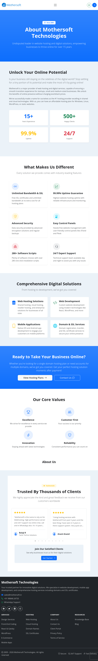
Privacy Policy (56, 633)
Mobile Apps (6, 642)
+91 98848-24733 (11, 598)
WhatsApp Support (12, 602)
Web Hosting (31, 619)
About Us (54, 619)
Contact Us (67, 377)
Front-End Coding (8, 624)
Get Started (49, 558)
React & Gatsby (7, 628)
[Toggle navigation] (55, 5)
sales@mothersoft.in (13, 595)
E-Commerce (6, 638)
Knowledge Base (82, 619)
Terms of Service (57, 638)
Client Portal (55, 628)
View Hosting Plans (35, 377)
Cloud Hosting (32, 624)
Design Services (8, 619)
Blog (77, 624)
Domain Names (32, 628)
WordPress (6, 633)
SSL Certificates (32, 633)
